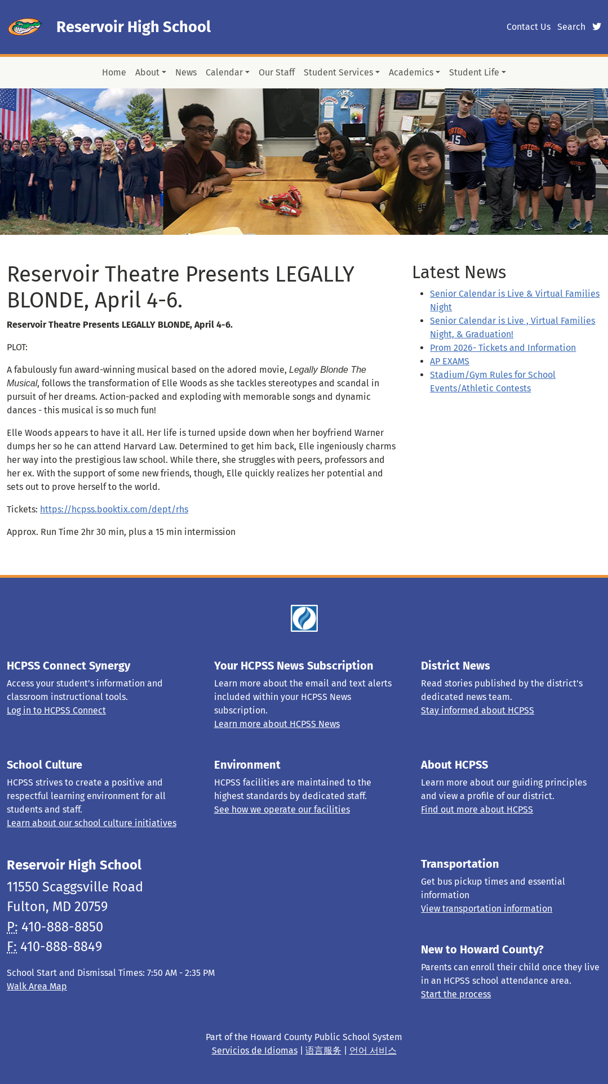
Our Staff (277, 72)
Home (114, 72)
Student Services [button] (338, 72)
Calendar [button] (224, 72)
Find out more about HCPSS (477, 809)
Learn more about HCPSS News (277, 724)
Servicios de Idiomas (255, 1050)
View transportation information (486, 908)
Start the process (456, 994)
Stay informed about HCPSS (477, 710)
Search (571, 26)
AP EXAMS (449, 361)
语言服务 (323, 1050)
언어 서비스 (373, 1050)
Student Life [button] (474, 72)
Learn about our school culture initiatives (91, 823)
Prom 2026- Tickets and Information (503, 347)
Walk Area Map (37, 986)
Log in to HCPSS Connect (56, 710)
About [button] (147, 72)
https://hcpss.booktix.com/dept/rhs (114, 509)
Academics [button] (411, 72)
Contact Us (529, 26)
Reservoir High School (133, 27)
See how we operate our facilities (282, 809)
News (186, 72)
